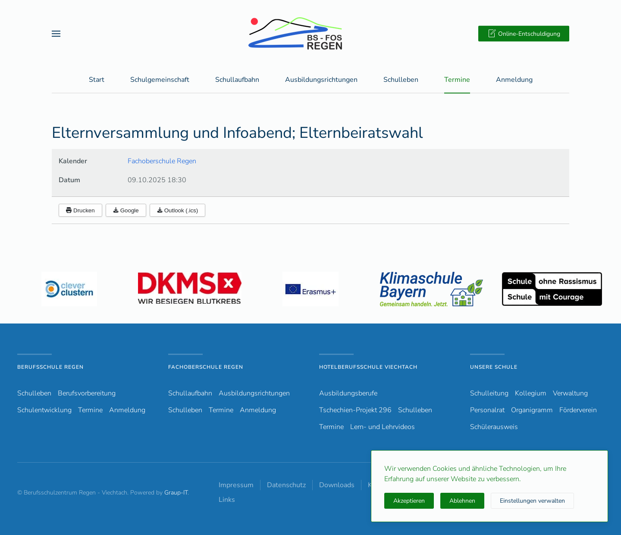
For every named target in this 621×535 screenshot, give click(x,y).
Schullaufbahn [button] (237, 80)
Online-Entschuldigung (523, 33)
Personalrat (487, 410)
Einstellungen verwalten (532, 501)
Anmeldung (514, 80)
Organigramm (532, 410)
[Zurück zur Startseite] (310, 33)
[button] (56, 33)
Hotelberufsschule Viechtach (368, 367)
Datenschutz (286, 485)
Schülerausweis (494, 427)
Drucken (80, 211)
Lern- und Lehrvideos (382, 427)
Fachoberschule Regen (162, 161)
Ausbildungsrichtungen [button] (321, 80)
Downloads (336, 485)
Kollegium (530, 393)
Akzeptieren (409, 501)
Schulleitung (489, 393)
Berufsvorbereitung (87, 393)
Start (96, 80)
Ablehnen (462, 501)
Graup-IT (176, 492)
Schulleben (400, 80)
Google (126, 211)
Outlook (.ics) (177, 211)
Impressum (236, 485)
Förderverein (578, 410)
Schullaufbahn (190, 393)
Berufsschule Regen (50, 367)
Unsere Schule (494, 367)
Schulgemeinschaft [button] (159, 80)
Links (227, 499)
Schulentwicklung (44, 410)
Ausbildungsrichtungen (254, 393)
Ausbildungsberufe (348, 393)
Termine (457, 80)
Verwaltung (570, 393)
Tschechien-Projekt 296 (355, 410)
